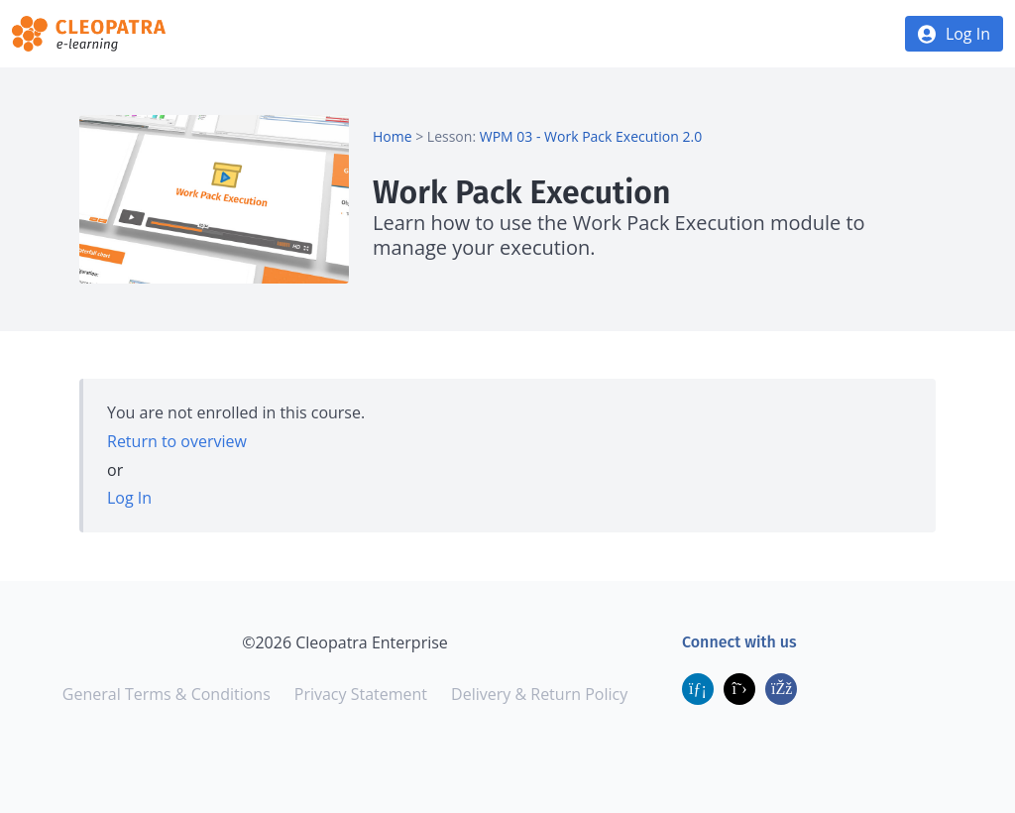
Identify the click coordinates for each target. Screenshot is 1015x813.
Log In (968, 34)
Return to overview (177, 441)
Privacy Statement (360, 694)
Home (392, 136)
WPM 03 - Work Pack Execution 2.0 (591, 136)
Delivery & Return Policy (539, 694)
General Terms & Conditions (166, 694)
